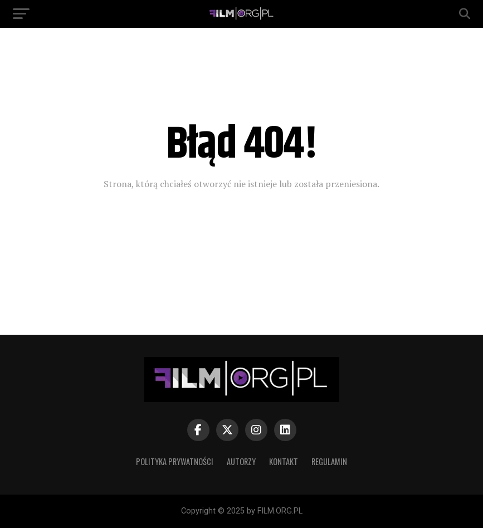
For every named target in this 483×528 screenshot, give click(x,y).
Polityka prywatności (174, 461)
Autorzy (241, 461)
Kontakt (283, 461)
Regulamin (329, 461)
